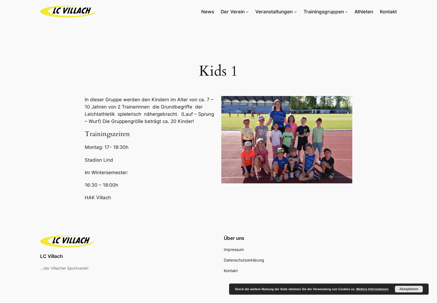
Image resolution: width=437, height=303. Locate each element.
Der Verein (233, 11)
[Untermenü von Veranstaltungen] (295, 11)
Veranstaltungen (274, 11)
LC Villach (51, 256)
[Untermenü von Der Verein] (247, 11)
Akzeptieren (408, 289)
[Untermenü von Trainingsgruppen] (346, 11)
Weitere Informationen (372, 289)
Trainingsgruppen (324, 11)
